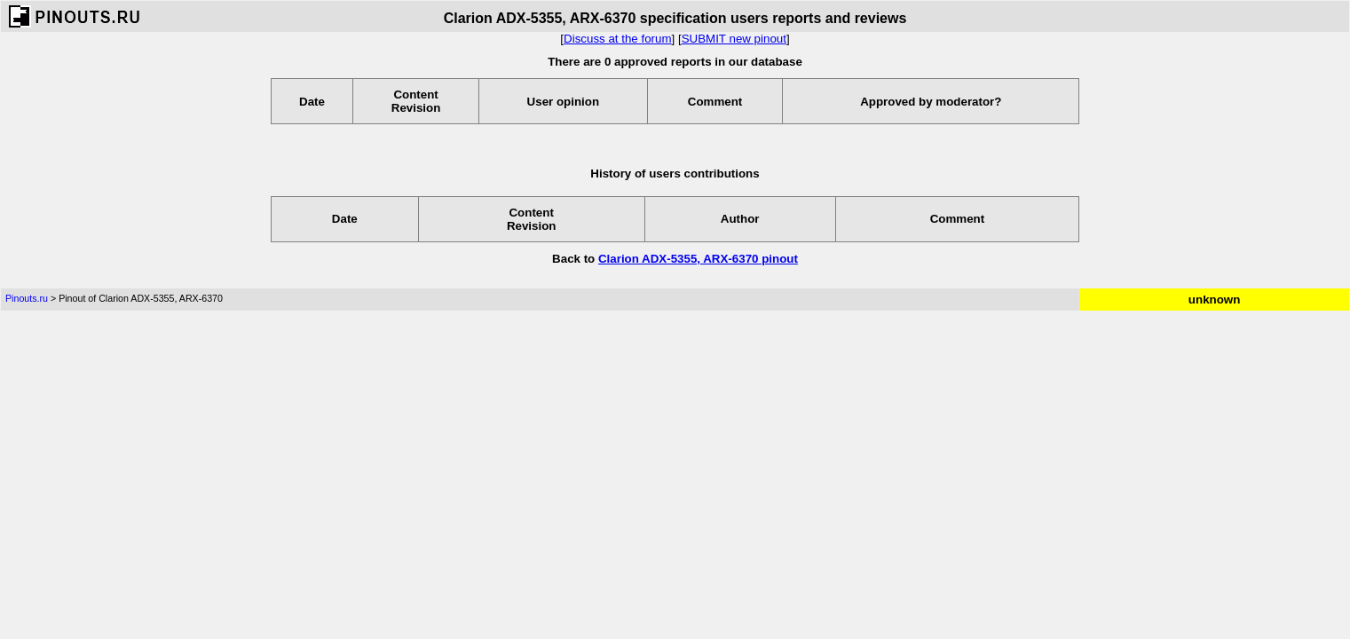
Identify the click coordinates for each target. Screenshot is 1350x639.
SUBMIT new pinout (734, 38)
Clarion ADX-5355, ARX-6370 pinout (698, 258)
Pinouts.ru (26, 298)
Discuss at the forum (617, 38)
